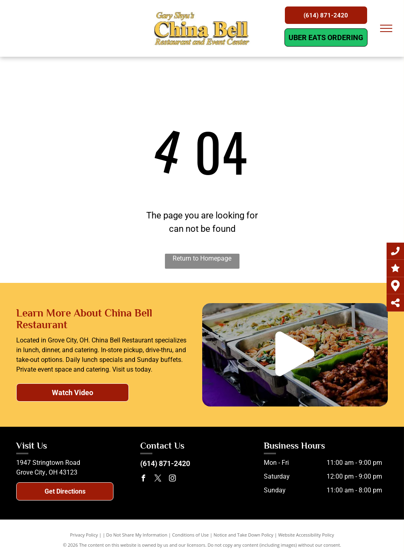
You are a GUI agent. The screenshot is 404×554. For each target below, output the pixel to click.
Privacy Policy (84, 535)
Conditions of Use (190, 535)
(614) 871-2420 (165, 463)
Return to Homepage (202, 258)
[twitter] (158, 479)
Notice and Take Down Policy (244, 535)
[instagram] (172, 479)
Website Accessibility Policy (306, 535)
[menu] (386, 28)
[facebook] (143, 479)
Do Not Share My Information (136, 535)
